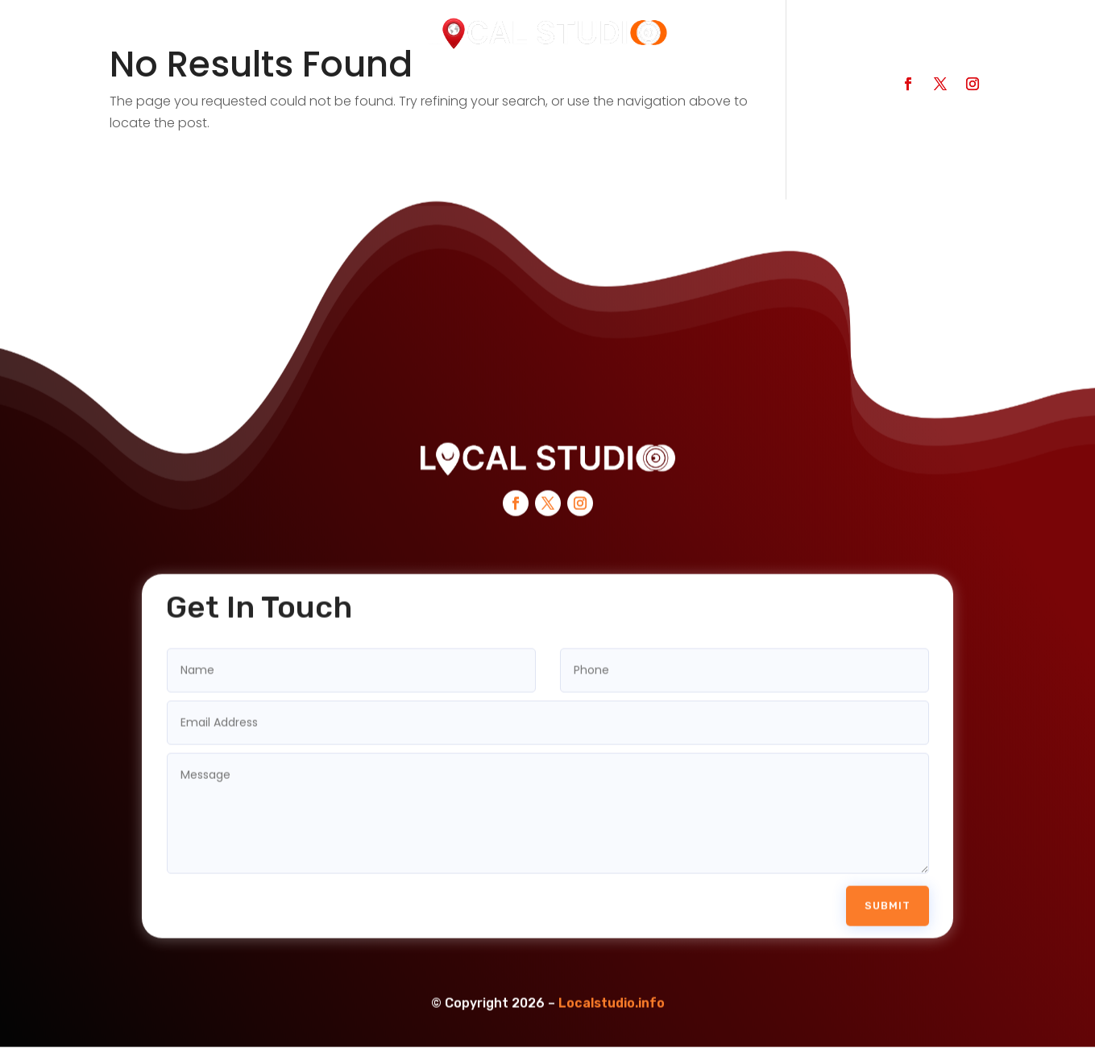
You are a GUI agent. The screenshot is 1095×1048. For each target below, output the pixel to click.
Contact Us (594, 90)
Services (492, 90)
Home (138, 90)
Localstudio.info (611, 983)
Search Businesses (256, 90)
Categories (391, 90)
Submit (887, 885)
